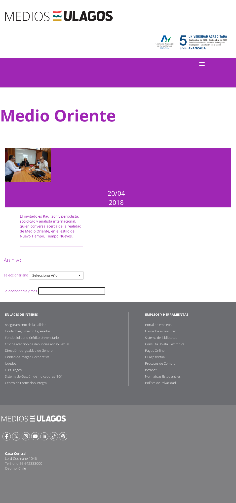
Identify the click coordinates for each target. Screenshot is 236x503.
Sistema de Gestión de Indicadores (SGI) (33, 376)
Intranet (151, 370)
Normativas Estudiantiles (163, 376)
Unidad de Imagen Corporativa (27, 357)
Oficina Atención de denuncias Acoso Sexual (37, 344)
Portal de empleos (158, 324)
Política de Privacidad (160, 383)
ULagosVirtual (155, 357)
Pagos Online (154, 350)
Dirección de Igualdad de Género (29, 350)
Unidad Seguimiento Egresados (27, 331)
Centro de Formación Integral (26, 383)
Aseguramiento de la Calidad (25, 324)
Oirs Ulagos (13, 370)
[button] (56, 275)
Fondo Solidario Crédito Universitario (32, 337)
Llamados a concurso (160, 331)
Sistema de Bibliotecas (161, 337)
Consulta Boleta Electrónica (165, 344)
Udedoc (10, 363)
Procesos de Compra (160, 363)
